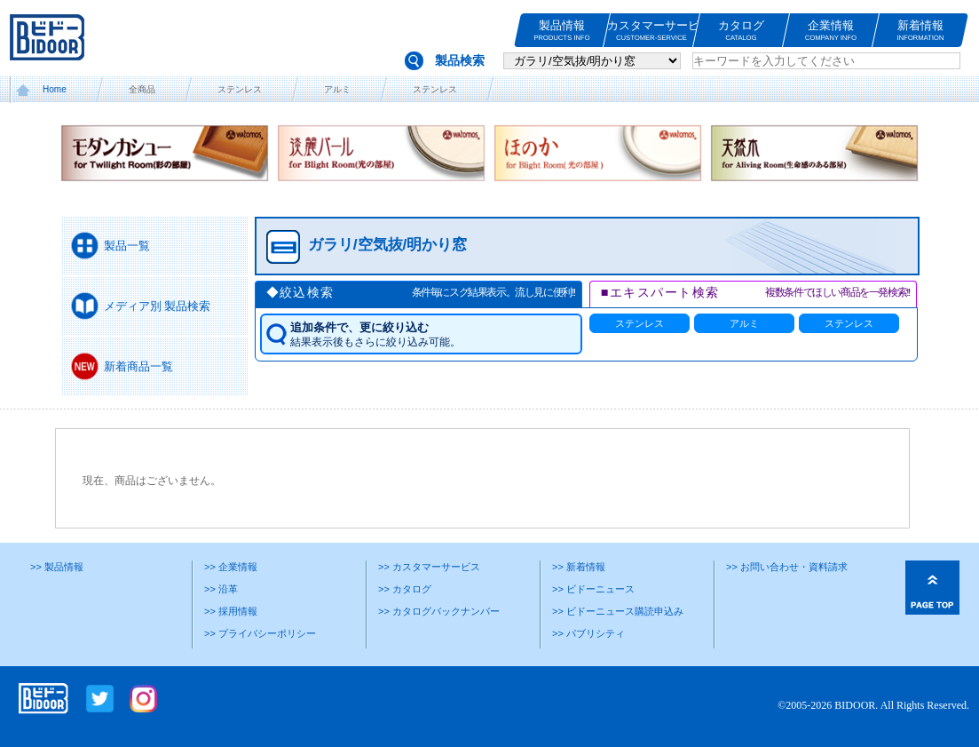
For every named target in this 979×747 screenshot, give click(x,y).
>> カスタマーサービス (429, 566)
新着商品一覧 (138, 366)
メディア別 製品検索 (157, 306)
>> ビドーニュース (593, 589)
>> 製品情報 (56, 566)
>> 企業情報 (230, 566)
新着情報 (920, 31)
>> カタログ (404, 589)
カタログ (741, 31)
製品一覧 (127, 245)
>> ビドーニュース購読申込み (617, 611)
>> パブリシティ (588, 633)
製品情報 (561, 31)
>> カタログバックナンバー (439, 611)
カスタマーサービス (651, 31)
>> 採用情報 (230, 611)
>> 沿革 (221, 589)
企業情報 (830, 31)
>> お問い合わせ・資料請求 (787, 566)
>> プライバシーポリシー (260, 633)
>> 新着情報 (578, 566)
